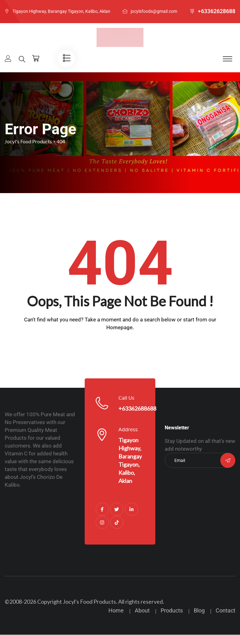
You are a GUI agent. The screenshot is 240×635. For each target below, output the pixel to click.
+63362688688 (137, 408)
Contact (225, 610)
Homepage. (120, 328)
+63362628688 (216, 11)
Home (116, 610)
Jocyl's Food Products (89, 601)
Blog (199, 610)
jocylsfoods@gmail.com (154, 11)
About (142, 610)
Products (172, 610)
